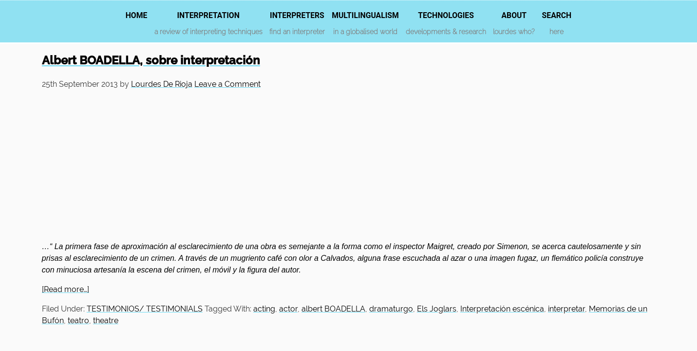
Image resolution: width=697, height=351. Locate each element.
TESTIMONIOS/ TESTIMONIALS (145, 308)
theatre (105, 320)
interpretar (566, 308)
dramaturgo (391, 308)
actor (288, 308)
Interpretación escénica (502, 308)
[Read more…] (65, 289)
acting (264, 308)
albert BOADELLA (333, 308)
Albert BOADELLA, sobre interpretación (151, 60)
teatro (78, 320)
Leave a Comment (227, 84)
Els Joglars (436, 308)
